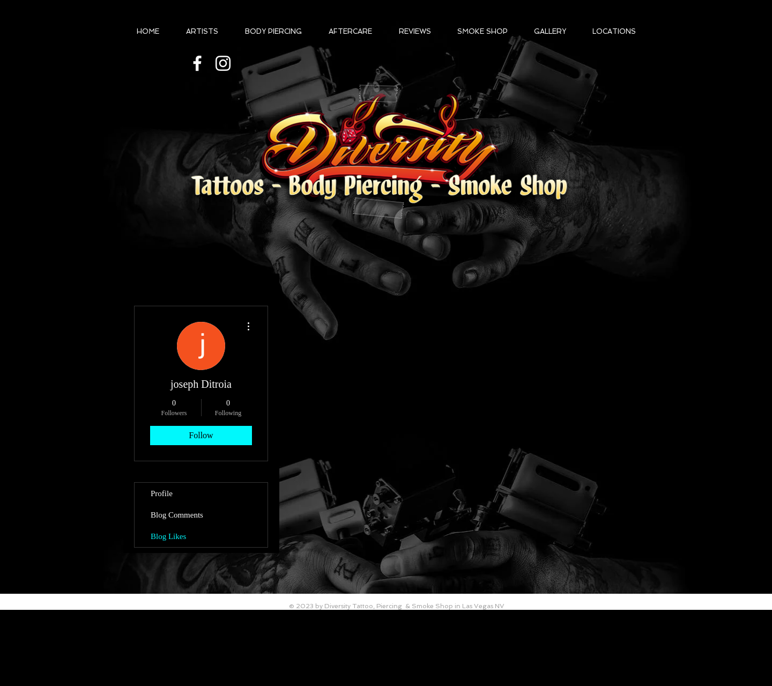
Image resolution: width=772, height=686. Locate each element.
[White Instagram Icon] (223, 63)
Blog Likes (168, 536)
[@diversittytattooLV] (197, 63)
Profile (162, 493)
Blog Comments (177, 515)
